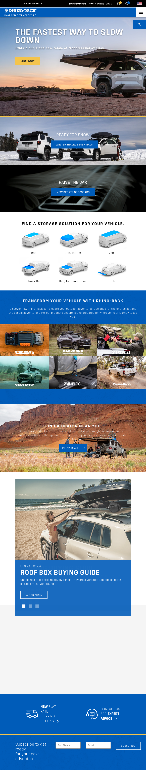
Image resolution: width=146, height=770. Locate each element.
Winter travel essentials (74, 144)
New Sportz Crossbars (73, 192)
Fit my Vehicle (33, 3)
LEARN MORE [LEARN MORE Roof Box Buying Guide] (34, 594)
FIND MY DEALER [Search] (73, 448)
